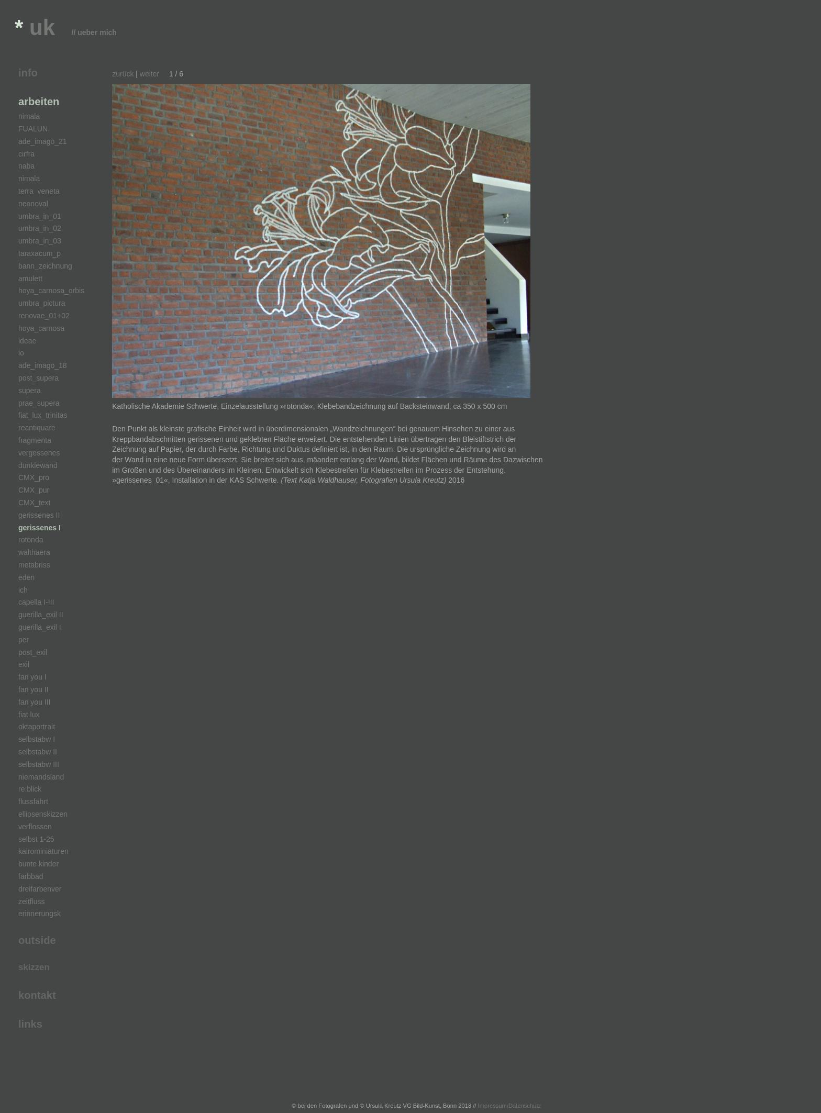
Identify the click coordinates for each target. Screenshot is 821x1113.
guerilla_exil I (39, 627)
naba (26, 166)
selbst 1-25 (36, 839)
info (28, 73)
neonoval (33, 203)
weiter (149, 74)
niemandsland (41, 777)
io (21, 353)
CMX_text (34, 502)
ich (23, 590)
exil (23, 664)
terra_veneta (39, 191)
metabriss (34, 565)
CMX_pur (33, 490)
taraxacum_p (39, 253)
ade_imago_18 (42, 365)
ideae (27, 341)
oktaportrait (36, 726)
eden (26, 577)
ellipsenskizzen (43, 814)
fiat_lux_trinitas (42, 415)
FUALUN (33, 129)
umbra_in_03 (39, 241)
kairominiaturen (43, 851)
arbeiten (38, 101)
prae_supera (39, 403)
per (23, 640)
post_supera (38, 378)
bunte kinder (38, 864)
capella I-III (36, 602)
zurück (123, 74)
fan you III (34, 702)
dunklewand (38, 465)
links (30, 1024)
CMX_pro (33, 477)
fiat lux (28, 714)
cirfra (26, 154)
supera (29, 390)
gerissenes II (39, 515)
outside (37, 940)
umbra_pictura (41, 303)
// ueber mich (94, 32)
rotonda (30, 540)
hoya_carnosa (41, 328)
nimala (29, 116)
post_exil (32, 652)
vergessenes (39, 453)
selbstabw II (37, 752)
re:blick (29, 789)
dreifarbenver (40, 889)
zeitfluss (31, 901)
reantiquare (37, 428)
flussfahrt (33, 801)
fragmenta (34, 440)
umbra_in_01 (39, 216)
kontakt (37, 995)
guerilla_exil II (40, 614)
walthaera (34, 552)
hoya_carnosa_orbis (51, 290)
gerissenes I (39, 528)
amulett (30, 278)
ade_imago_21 (42, 141)
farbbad (30, 876)
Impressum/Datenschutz (509, 1106)
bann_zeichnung (45, 266)
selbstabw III (38, 764)
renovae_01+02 (44, 315)
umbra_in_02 (39, 228)
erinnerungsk (39, 913)
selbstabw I (36, 739)
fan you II (33, 689)
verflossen (35, 826)
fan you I (32, 677)
